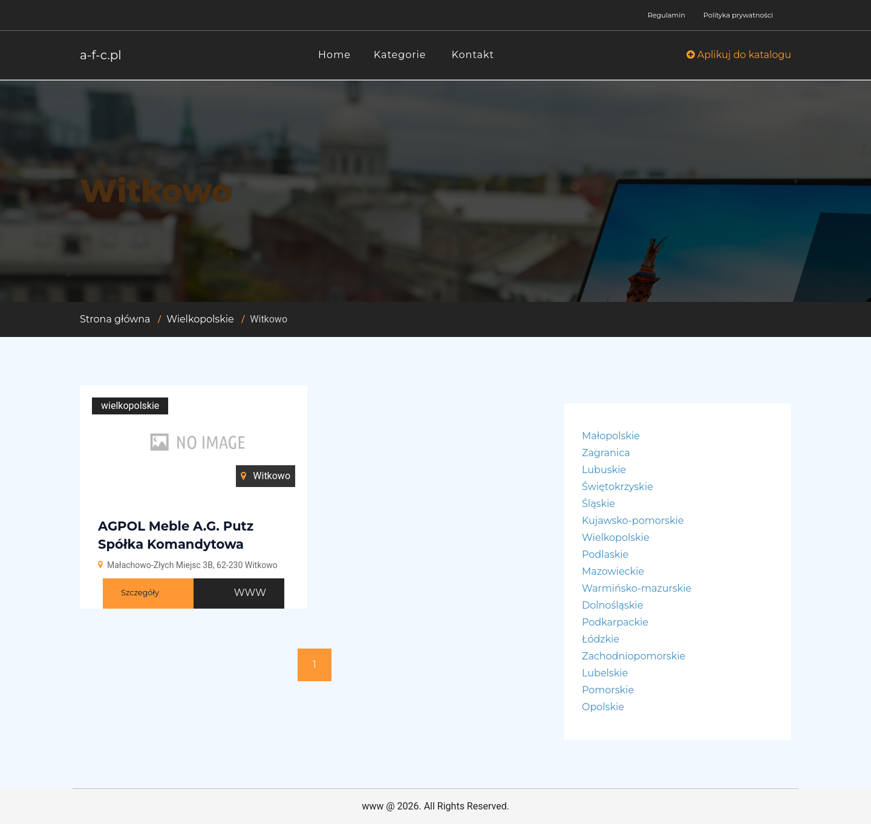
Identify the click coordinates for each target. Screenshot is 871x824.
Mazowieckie (613, 571)
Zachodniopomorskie (633, 656)
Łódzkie (600, 639)
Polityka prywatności (738, 15)
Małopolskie (611, 436)
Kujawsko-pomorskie (632, 520)
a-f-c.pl (101, 55)
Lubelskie (605, 673)
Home (334, 54)
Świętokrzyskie (617, 486)
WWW (250, 592)
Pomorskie (608, 690)
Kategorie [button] (400, 54)
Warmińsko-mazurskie (636, 588)
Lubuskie (604, 470)
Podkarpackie (615, 622)
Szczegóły (140, 592)
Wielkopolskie (200, 319)
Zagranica (606, 453)
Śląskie (598, 503)
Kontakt (473, 54)
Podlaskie (605, 554)
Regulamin (666, 15)
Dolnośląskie (612, 605)
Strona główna (115, 319)
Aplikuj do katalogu (739, 54)
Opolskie (603, 707)
